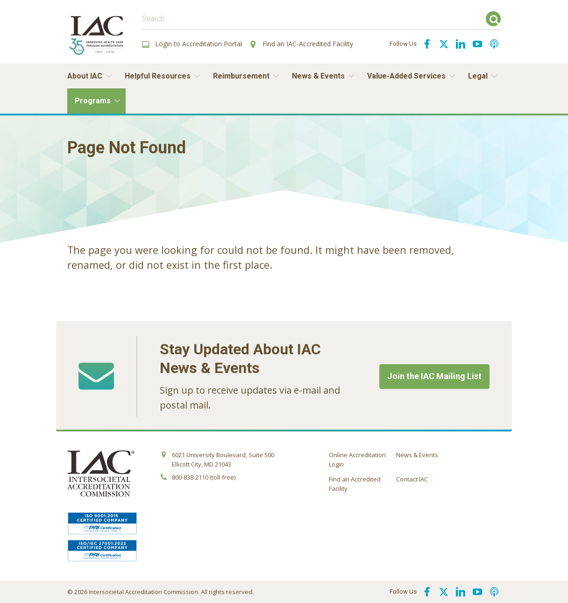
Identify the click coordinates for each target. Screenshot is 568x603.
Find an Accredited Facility (355, 484)
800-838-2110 (190, 477)
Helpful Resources (158, 76)
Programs (93, 100)
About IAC (84, 76)
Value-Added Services (406, 76)
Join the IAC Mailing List (434, 376)
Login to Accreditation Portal (192, 43)
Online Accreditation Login (357, 459)
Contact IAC (412, 479)
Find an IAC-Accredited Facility (301, 43)
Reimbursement (241, 76)
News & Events (318, 76)
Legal (478, 76)
